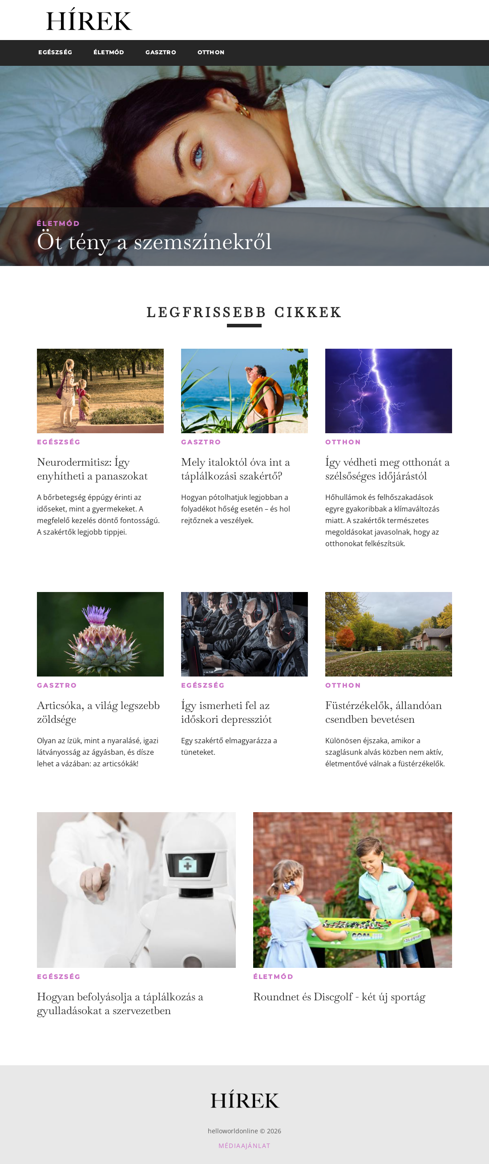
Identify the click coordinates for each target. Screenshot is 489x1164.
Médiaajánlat (244, 1145)
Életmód (58, 223)
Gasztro (201, 442)
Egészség (59, 442)
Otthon (343, 442)
